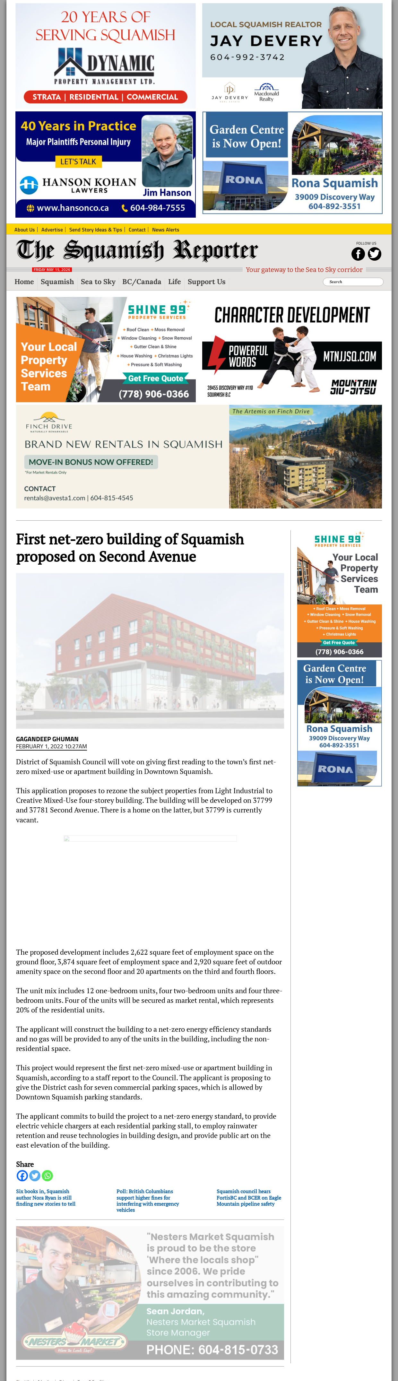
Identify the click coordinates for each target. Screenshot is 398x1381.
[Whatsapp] (47, 1148)
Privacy (65, 1344)
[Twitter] (34, 1148)
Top (20, 1360)
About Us (23, 1344)
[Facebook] (22, 1148)
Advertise (45, 1344)
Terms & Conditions (94, 1344)
